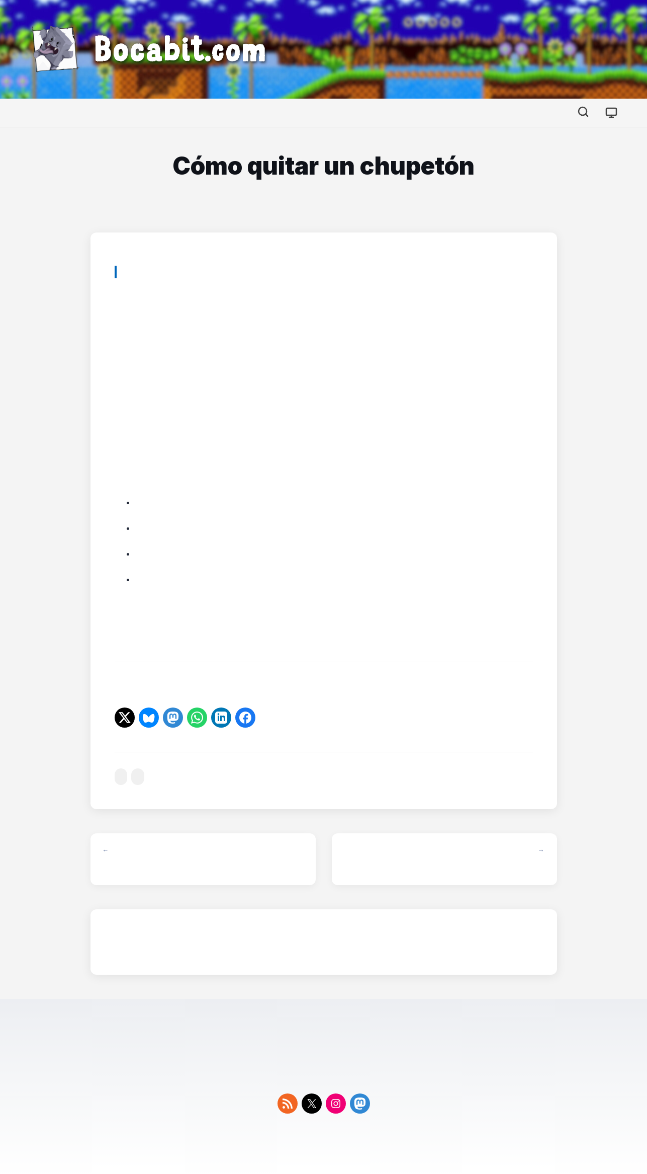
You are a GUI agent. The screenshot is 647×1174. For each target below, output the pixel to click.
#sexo (137, 776)
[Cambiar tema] (611, 112)
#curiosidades (121, 776)
